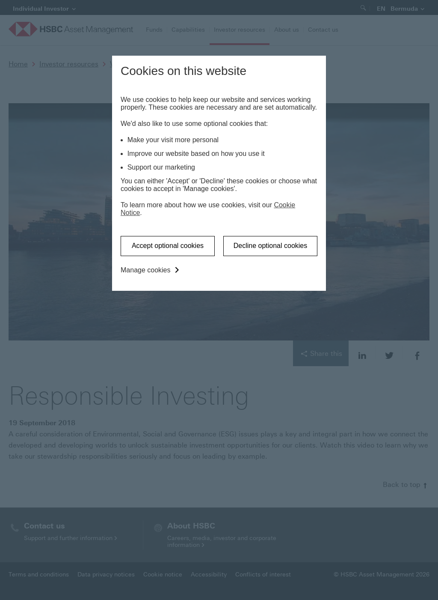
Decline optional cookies (271, 245)
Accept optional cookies (168, 245)
